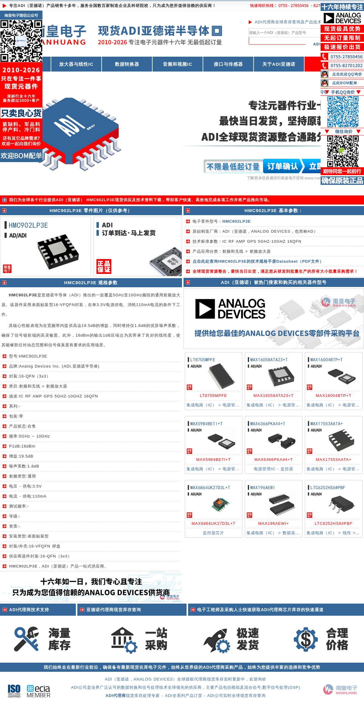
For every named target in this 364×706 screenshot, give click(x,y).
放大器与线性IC (76, 64)
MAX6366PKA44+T (273, 459)
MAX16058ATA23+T (274, 395)
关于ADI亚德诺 (278, 64)
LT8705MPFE (213, 395)
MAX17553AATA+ (334, 459)
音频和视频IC (177, 64)
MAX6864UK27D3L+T (214, 523)
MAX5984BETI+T (213, 459)
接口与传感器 (228, 64)
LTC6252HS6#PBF (333, 523)
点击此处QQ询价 (347, 74)
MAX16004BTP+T (334, 395)
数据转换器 (127, 64)
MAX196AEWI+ (273, 523)
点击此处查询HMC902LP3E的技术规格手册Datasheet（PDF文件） (258, 261)
